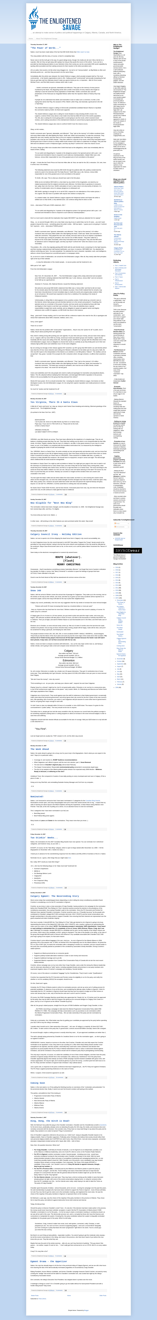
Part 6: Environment (118, 283)
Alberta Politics (118, 187)
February (120, 682)
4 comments (58, 791)
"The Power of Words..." (46, 48)
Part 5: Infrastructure (119, 279)
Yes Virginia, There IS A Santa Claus (54, 402)
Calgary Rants (118, 248)
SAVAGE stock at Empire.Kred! (120, 539)
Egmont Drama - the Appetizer (49, 1261)
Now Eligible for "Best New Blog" (51, 503)
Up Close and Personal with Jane (118, 224)
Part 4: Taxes (119, 277)
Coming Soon (38, 1083)
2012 (117, 585)
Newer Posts (34, 1295)
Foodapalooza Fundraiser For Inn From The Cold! (119, 251)
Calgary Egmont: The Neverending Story (55, 896)
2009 (117, 593)
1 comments (59, 494)
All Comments (119, 527)
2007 (117, 598)
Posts (117, 523)
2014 (117, 580)
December (120, 600)
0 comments (58, 393)
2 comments (58, 582)
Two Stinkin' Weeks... (44, 838)
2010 (117, 590)
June (118, 671)
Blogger (86, 1310)
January (119, 684)
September (120, 664)
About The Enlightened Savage (46, 38)
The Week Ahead (40, 749)
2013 (117, 582)
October (119, 661)
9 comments (58, 1256)
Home (31, 38)
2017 (117, 572)
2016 (117, 575)
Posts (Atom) (42, 1299)
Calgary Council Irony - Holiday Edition (56, 534)
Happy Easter (117, 218)
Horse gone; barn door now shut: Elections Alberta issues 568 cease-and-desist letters (119, 191)
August (119, 666)
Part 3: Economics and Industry (120, 273)
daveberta (103, 1125)
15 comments (59, 1077)
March (119, 679)
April (118, 676)
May (118, 674)
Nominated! (37, 796)
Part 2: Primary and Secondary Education (120, 269)
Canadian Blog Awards (92, 800)
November (120, 659)
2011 (117, 588)
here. (69, 858)
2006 (117, 687)
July (118, 669)
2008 (117, 595)
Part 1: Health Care (120, 265)
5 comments (58, 740)
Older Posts (102, 1295)
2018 (117, 570)
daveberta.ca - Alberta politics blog (118, 201)
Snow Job (36, 590)
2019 (117, 567)
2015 (117, 577)
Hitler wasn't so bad (83, 52)
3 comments (59, 887)
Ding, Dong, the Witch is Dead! (50, 1121)
